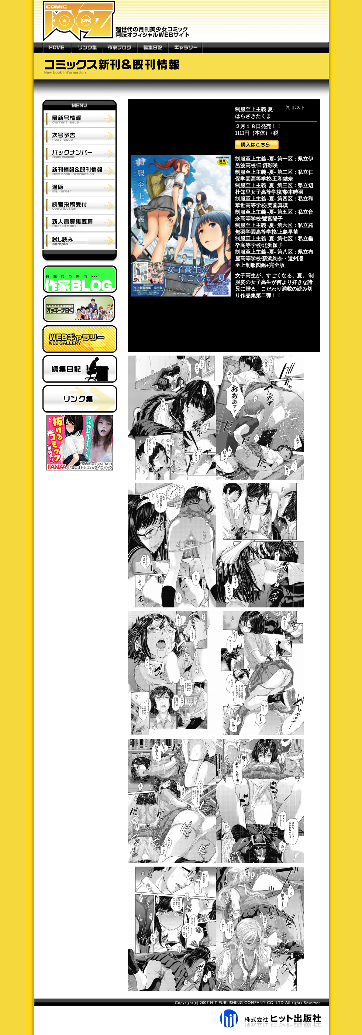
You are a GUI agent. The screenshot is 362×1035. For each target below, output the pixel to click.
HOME (57, 47)
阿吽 (79, 257)
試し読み (79, 241)
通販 (79, 188)
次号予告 (79, 136)
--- (38, 47)
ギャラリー (185, 47)
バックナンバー (79, 153)
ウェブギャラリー (79, 340)
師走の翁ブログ (79, 310)
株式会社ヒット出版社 (181, 1013)
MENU (79, 104)
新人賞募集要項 (79, 223)
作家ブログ (120, 47)
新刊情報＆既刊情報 (79, 170)
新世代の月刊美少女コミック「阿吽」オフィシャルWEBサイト (181, 21)
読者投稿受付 (79, 205)
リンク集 (87, 47)
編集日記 (152, 47)
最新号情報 (79, 118)
